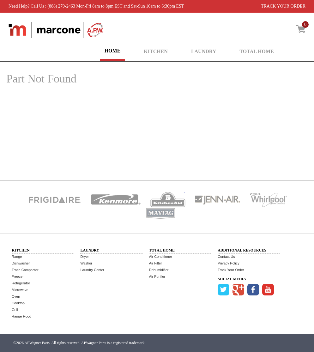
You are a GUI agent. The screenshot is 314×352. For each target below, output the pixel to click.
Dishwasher (21, 263)
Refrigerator (21, 283)
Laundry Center (92, 270)
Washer (86, 263)
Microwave (20, 290)
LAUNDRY (203, 51)
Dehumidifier (159, 270)
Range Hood (21, 316)
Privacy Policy (228, 263)
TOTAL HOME (256, 51)
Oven (16, 296)
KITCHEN (156, 51)
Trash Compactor (25, 270)
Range (17, 256)
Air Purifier (157, 276)
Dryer (84, 256)
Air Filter (155, 263)
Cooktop (18, 303)
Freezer (18, 276)
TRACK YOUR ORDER (283, 6)
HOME (113, 50)
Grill (15, 310)
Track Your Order (231, 270)
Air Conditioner (160, 256)
